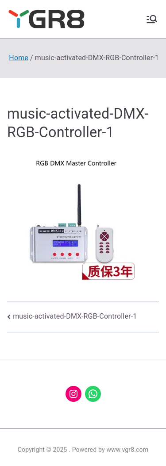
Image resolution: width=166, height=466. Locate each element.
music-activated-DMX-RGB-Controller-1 (75, 316)
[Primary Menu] (152, 19)
